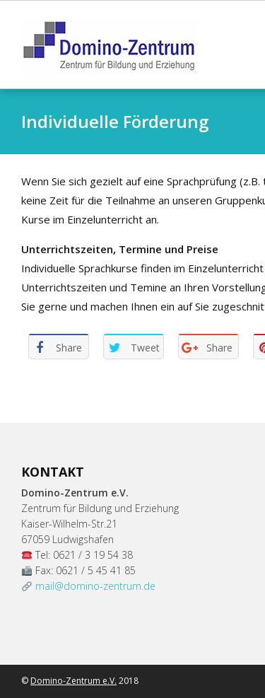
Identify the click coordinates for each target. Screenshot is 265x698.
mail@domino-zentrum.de (95, 586)
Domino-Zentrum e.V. (73, 681)
